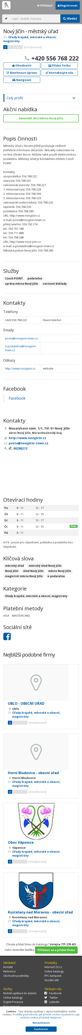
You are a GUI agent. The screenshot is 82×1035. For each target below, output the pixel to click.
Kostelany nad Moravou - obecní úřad (40, 912)
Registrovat (68, 5)
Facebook (17, 398)
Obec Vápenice (21, 842)
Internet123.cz (53, 967)
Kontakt (8, 967)
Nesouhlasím (41, 1022)
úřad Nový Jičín (33, 571)
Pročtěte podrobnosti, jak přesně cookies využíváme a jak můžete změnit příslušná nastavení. (46, 1016)
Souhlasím (41, 1029)
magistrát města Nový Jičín (24, 576)
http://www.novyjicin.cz (20, 368)
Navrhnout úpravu (21, 73)
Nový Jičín (11, 571)
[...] (35, 18)
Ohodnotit (21, 65)
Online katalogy (54, 971)
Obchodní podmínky (16, 976)
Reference (9, 971)
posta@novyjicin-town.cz (21, 338)
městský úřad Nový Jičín (45, 566)
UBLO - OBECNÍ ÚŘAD (26, 703)
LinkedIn (51, 1002)
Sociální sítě (51, 980)
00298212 (20, 448)
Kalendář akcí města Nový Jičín (41, 118)
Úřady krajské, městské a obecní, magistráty (36, 596)
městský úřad (14, 566)
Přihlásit (45, 5)
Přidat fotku (59, 65)
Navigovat (21, 80)
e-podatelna (56, 576)
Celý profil (15, 98)
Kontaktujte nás (59, 73)
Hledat (70, 18)
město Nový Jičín (59, 571)
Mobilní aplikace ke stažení (19, 993)
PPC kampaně (52, 976)
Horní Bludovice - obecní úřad (33, 772)
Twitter (51, 997)
